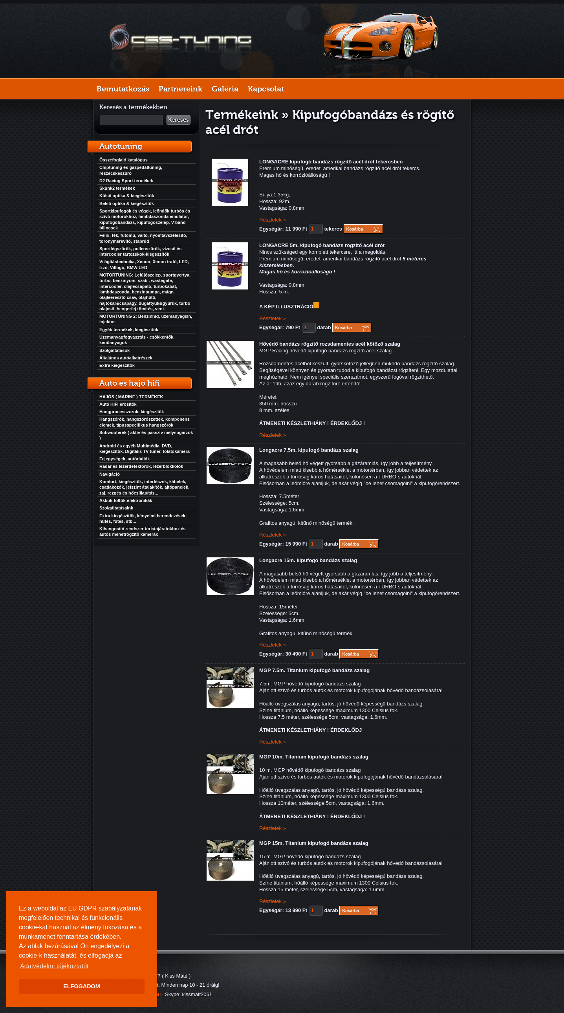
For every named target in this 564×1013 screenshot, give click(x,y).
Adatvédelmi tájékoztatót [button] (54, 966)
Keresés (178, 119)
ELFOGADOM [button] (81, 986)
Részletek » (272, 220)
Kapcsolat (266, 88)
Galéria (225, 88)
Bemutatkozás (123, 88)
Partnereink (180, 88)
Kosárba (354, 229)
